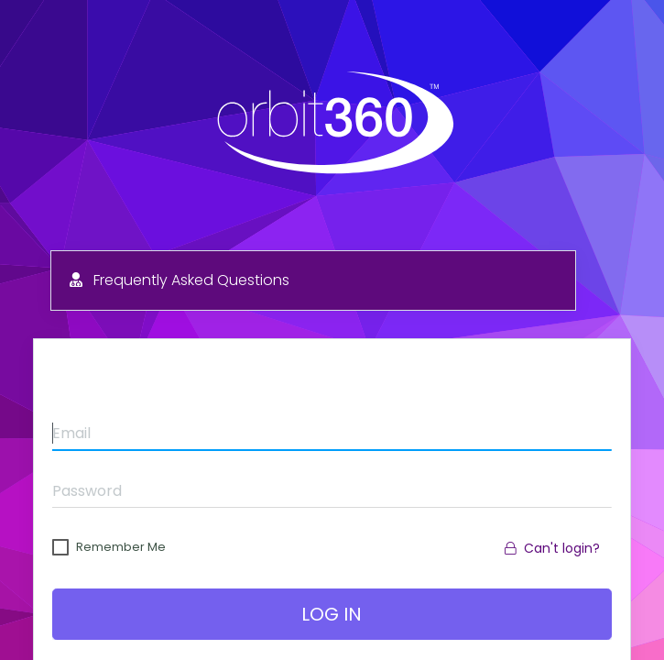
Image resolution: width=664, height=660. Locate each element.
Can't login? (552, 548)
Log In (332, 614)
